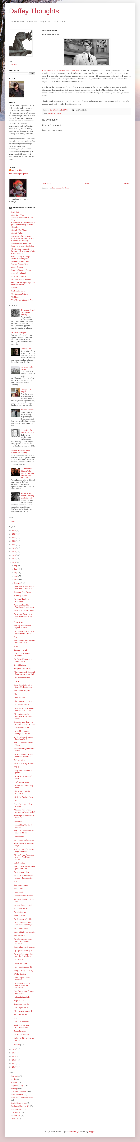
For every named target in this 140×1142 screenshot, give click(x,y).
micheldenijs (74, 1131)
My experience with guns (23, 950)
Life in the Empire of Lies (23, 797)
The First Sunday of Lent (23, 905)
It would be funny (20, 665)
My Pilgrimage (16, 1109)
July (16, 565)
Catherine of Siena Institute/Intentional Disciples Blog (22, 217)
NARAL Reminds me (21, 1022)
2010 (14, 1067)
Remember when (20, 1031)
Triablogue (15, 297)
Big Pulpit (15, 212)
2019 (14, 552)
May (16, 573)
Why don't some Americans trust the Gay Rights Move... (24, 857)
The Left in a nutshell (21, 705)
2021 (14, 545)
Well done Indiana (20, 1015)
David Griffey (16, 170)
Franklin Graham (20, 912)
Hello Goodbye (19, 863)
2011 (14, 1063)
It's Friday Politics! (21, 595)
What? (16, 694)
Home (87, 183)
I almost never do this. (22, 728)
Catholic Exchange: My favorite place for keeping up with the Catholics (23, 225)
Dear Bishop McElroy (22, 678)
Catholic (14, 1082)
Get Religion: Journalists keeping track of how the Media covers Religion (23, 251)
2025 (14, 530)
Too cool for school (28, 410)
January (17, 1045)
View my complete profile (18, 174)
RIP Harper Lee (19, 760)
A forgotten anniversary (22, 668)
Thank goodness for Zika (23, 919)
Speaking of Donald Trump (24, 611)
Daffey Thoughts (34, 11)
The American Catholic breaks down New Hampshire (22, 985)
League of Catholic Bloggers (21, 270)
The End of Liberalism (19, 1091)
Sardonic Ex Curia (18, 291)
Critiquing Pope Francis (22, 592)
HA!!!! (16, 767)
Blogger (91, 1131)
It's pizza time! (19, 1000)
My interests (15, 1115)
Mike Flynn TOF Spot (19, 276)
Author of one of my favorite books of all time (60, 70)
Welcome (14, 1118)
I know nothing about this (23, 967)
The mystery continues (22, 872)
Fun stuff (14, 1076)
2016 (14, 562)
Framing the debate (21, 928)
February (17, 583)
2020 (14, 548)
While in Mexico (20, 916)
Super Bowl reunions (21, 1035)
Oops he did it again (21, 885)
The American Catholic (19, 294)
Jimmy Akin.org (17, 267)
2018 (14, 555)
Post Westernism (17, 1095)
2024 (14, 534)
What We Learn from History (22, 1098)
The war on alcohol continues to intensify (28, 312)
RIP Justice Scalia (20, 908)
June (16, 569)
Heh (15, 637)
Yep (15, 1018)
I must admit (18, 892)
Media (13, 1079)
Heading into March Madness (24, 947)
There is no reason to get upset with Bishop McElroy (23, 941)
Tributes (58, 113)
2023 (14, 537)
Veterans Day (26, 349)
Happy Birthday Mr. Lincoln (24, 932)
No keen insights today (22, 997)
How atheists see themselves (24, 840)
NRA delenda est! (20, 935)
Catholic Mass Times (19, 230)
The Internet (15, 1112)
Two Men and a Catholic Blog (22, 300)
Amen (16, 646)
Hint (15, 881)
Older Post (126, 183)
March (16, 580)
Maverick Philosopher (19, 273)
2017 (14, 559)
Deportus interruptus (18, 333)
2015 (14, 1049)
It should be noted (20, 650)
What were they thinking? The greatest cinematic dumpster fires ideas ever (27, 473)
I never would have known (23, 896)
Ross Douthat (19, 888)
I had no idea (18, 960)
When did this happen (22, 691)
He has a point (19, 836)
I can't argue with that (21, 1007)
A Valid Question (20, 974)
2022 (14, 541)
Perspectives (18, 622)
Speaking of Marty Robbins (24, 763)
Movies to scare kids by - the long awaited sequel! (27, 495)
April (16, 576)
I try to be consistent (21, 963)
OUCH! (16, 681)
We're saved (18, 821)
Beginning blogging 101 (20, 1106)
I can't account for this (22, 782)
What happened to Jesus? (23, 701)
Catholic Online (17, 233)
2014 (14, 1053)
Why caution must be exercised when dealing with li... (23, 716)
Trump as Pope (19, 698)
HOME (14, 65)
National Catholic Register (21, 279)
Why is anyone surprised (23, 1011)
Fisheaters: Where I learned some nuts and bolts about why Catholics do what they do (22, 238)
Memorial (51, 113)
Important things (17, 1085)
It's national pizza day (21, 1004)
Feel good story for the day (23, 970)
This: (15, 801)
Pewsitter (14, 288)
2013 (14, 1056)
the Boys (14, 1088)
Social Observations (18, 1103)
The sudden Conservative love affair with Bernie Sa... (23, 616)
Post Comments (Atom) (60, 188)
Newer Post (47, 183)
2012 (14, 1060)
